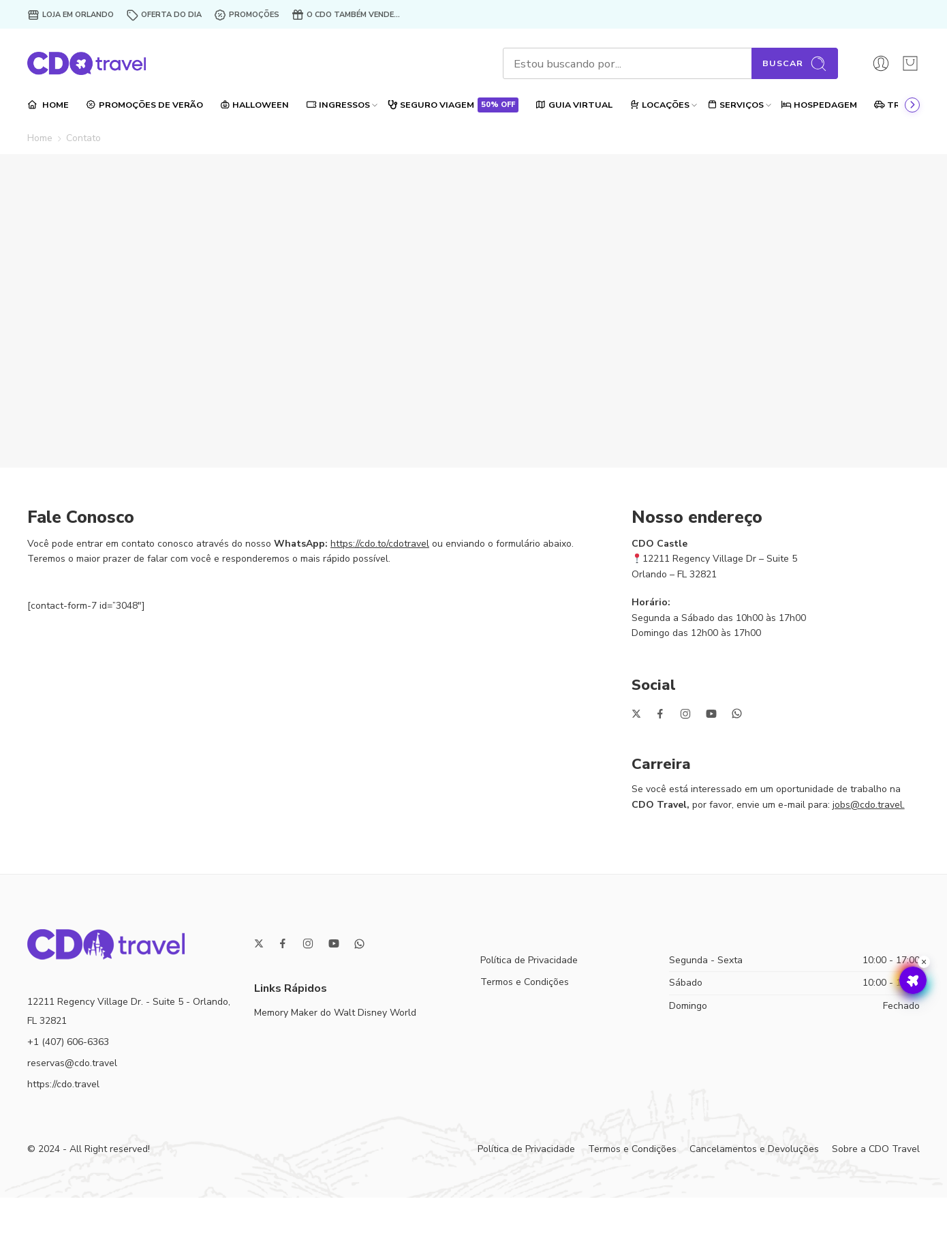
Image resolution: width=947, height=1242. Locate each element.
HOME (48, 104)
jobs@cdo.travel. (869, 804)
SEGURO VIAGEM (452, 104)
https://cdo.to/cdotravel (379, 543)
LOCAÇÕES (660, 105)
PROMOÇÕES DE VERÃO (144, 104)
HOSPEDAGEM (819, 104)
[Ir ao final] (912, 104)
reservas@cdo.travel (72, 1063)
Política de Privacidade (529, 960)
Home (39, 138)
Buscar (794, 63)
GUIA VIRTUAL (573, 104)
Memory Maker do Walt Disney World (335, 1012)
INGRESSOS (338, 105)
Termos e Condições (524, 981)
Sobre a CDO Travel (876, 1148)
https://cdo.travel (63, 1084)
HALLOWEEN (255, 104)
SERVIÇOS (735, 105)
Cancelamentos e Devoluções (754, 1148)
